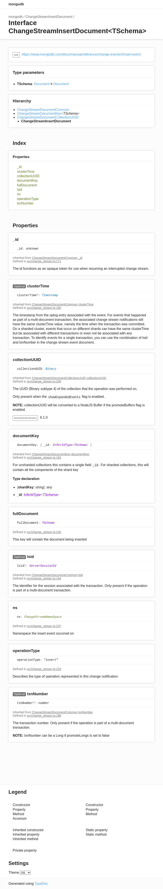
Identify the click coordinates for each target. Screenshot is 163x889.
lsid (19, 189)
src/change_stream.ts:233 (44, 669)
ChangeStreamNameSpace (43, 617)
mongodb (16, 4)
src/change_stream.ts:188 (44, 715)
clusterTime (25, 171)
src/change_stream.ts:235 (44, 532)
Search (133, 4)
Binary (50, 369)
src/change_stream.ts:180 (44, 308)
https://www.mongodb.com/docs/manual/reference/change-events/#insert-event (81, 54)
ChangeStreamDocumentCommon (43, 109)
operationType (27, 199)
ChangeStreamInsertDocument (48, 17)
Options (142, 4)
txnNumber (25, 203)
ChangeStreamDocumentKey (39, 113)
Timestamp (50, 295)
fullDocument (27, 185)
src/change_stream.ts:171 (44, 261)
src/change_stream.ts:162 (44, 457)
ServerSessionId (43, 566)
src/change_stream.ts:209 (44, 381)
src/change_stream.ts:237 (44, 626)
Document (41, 84)
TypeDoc (41, 883)
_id (19, 167)
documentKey (27, 180)
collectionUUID (28, 176)
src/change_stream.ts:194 (44, 578)
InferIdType (62, 445)
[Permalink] (23, 240)
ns (19, 194)
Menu (150, 4)
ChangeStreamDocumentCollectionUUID (48, 117)
